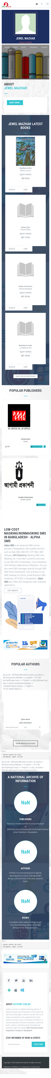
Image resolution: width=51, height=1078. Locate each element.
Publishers (34, 47)
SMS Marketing (19, 555)
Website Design (16, 1071)
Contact (44, 47)
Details (12, 190)
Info (25, 727)
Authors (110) (36, 446)
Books (23, 47)
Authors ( (41, 505)
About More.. (15, 103)
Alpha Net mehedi (22, 1063)
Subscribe (38, 1044)
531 (7, 446)
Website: (6, 77)
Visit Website (12, 590)
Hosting (35, 1071)
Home (7, 47)
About (15, 47)
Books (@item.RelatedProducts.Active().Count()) (12, 727)
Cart (26, 190)
